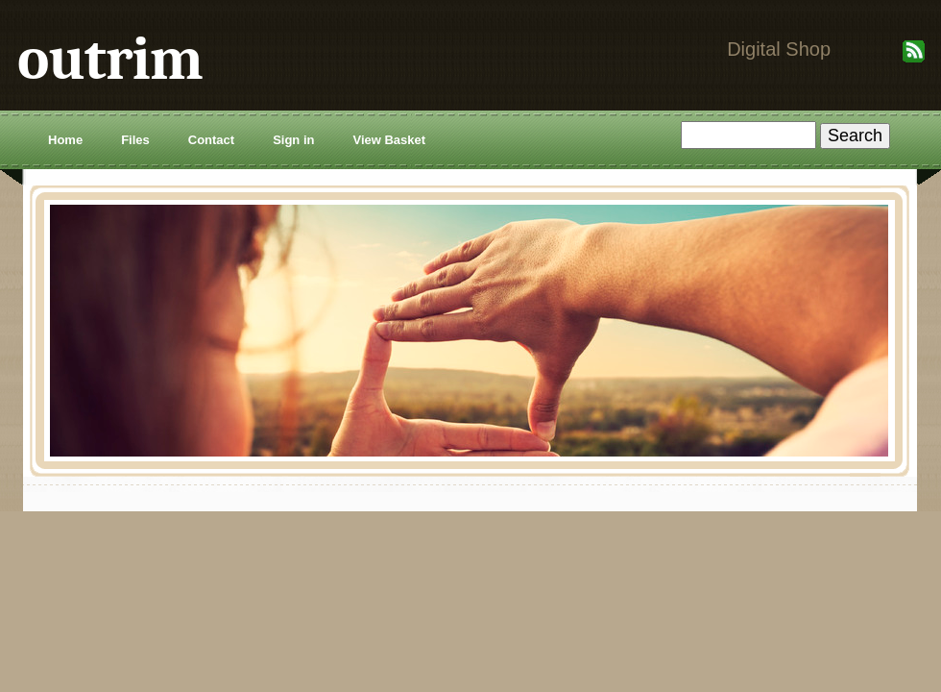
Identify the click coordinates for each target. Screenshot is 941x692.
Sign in (293, 140)
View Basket (388, 140)
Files (135, 140)
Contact (211, 140)
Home (65, 140)
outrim (110, 59)
